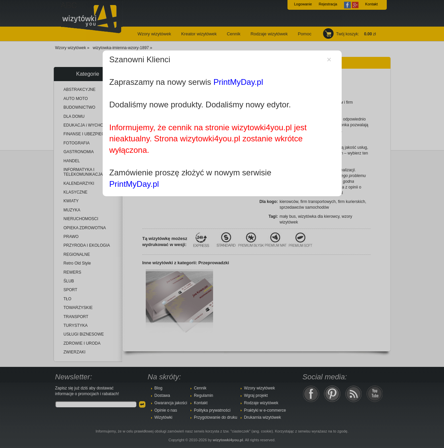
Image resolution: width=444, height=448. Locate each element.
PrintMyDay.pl (238, 82)
